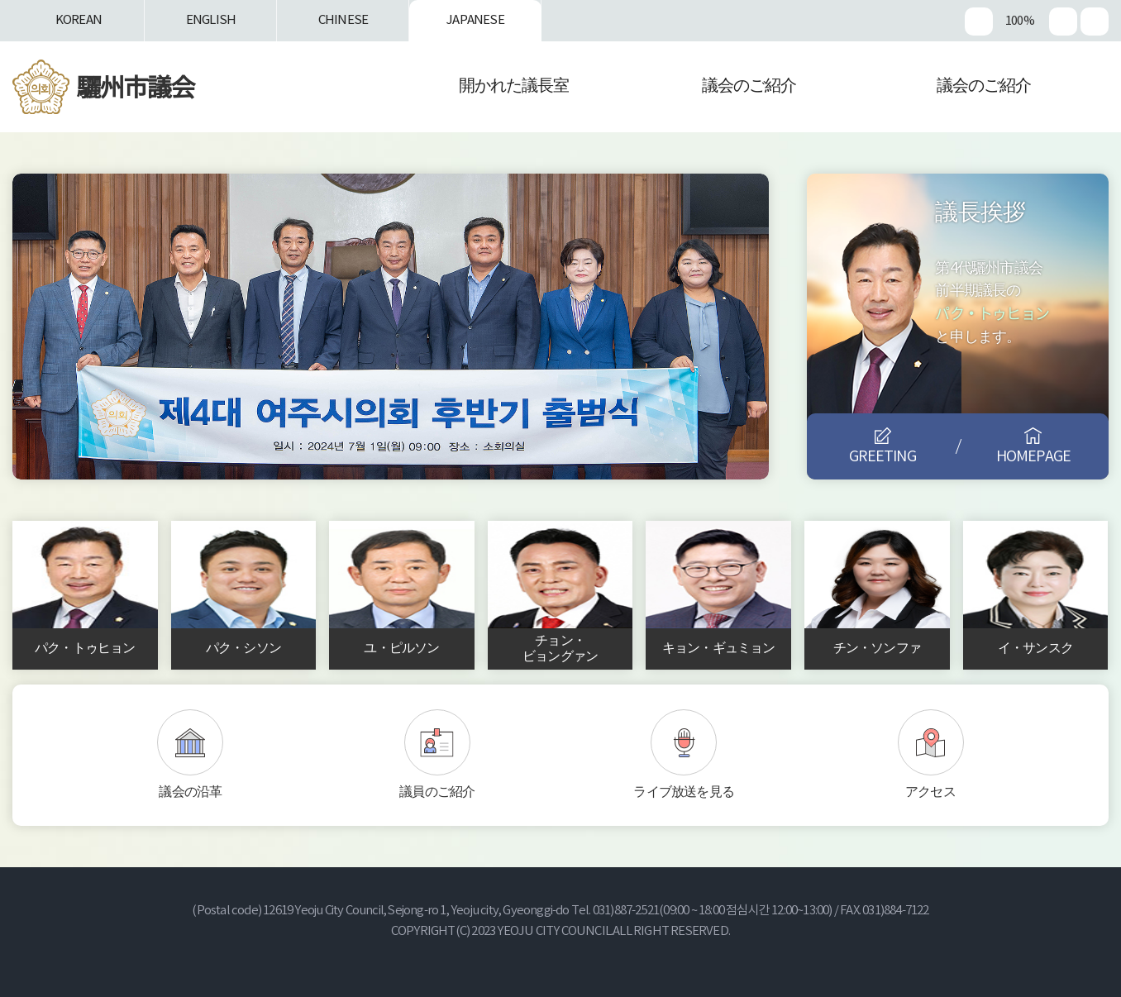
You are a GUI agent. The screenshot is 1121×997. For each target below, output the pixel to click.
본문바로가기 (0, 0)
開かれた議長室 (514, 86)
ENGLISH (211, 20)
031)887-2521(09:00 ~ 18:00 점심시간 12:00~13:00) (712, 911)
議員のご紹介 (437, 792)
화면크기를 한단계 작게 (1063, 21)
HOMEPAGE (1033, 456)
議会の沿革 (190, 792)
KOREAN (78, 20)
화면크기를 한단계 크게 (979, 21)
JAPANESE (475, 20)
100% (1019, 21)
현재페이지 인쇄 (1094, 21)
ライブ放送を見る (683, 792)
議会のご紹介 (749, 86)
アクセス (930, 792)
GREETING (882, 456)
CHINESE (343, 20)
